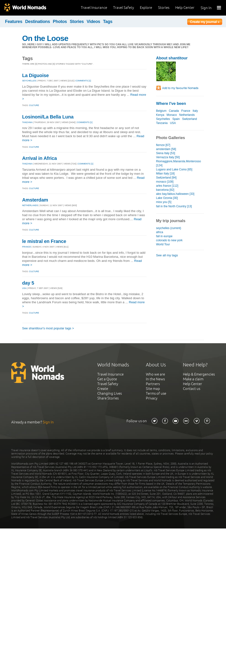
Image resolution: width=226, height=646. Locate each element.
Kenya (160, 115)
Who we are (155, 374)
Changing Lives (109, 393)
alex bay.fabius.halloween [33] (175, 194)
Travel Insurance (94, 8)
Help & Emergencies (199, 374)
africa (159, 232)
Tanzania (162, 123)
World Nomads (25, 8)
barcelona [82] (165, 189)
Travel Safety (123, 8)
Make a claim (193, 379)
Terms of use (156, 393)
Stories (163, 8)
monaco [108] (165, 181)
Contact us (191, 389)
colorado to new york (169, 240)
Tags (107, 21)
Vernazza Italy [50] (168, 157)
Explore (146, 8)
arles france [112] (167, 185)
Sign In (206, 8)
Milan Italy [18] (165, 173)
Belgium (161, 110)
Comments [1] (83, 80)
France (185, 110)
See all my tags (167, 255)
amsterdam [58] (166, 149)
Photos (60, 21)
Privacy (151, 398)
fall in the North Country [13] (174, 206)
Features (13, 21)
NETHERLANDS (30, 205)
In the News (155, 379)
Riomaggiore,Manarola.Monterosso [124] (178, 163)
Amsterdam (35, 199)
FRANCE (26, 247)
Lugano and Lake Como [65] (174, 169)
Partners (153, 384)
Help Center (184, 8)
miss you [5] (163, 202)
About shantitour (172, 58)
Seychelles (163, 119)
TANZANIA (27, 122)
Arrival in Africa (39, 158)
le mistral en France (44, 241)
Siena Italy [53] (165, 153)
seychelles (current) (168, 228)
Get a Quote (107, 379)
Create (102, 389)
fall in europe (164, 236)
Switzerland (189, 119)
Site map (153, 389)
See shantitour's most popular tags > (48, 328)
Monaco (172, 115)
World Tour (163, 244)
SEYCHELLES (29, 80)
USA (24, 288)
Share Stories (108, 398)
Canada (174, 110)
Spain (176, 119)
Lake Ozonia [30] (167, 198)
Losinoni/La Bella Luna (48, 116)
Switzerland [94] (166, 177)
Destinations (37, 21)
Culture (34, 105)
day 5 (28, 283)
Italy (195, 110)
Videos (93, 21)
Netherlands (187, 115)
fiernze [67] (163, 145)
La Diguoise (35, 75)
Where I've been (171, 103)
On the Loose (45, 38)
